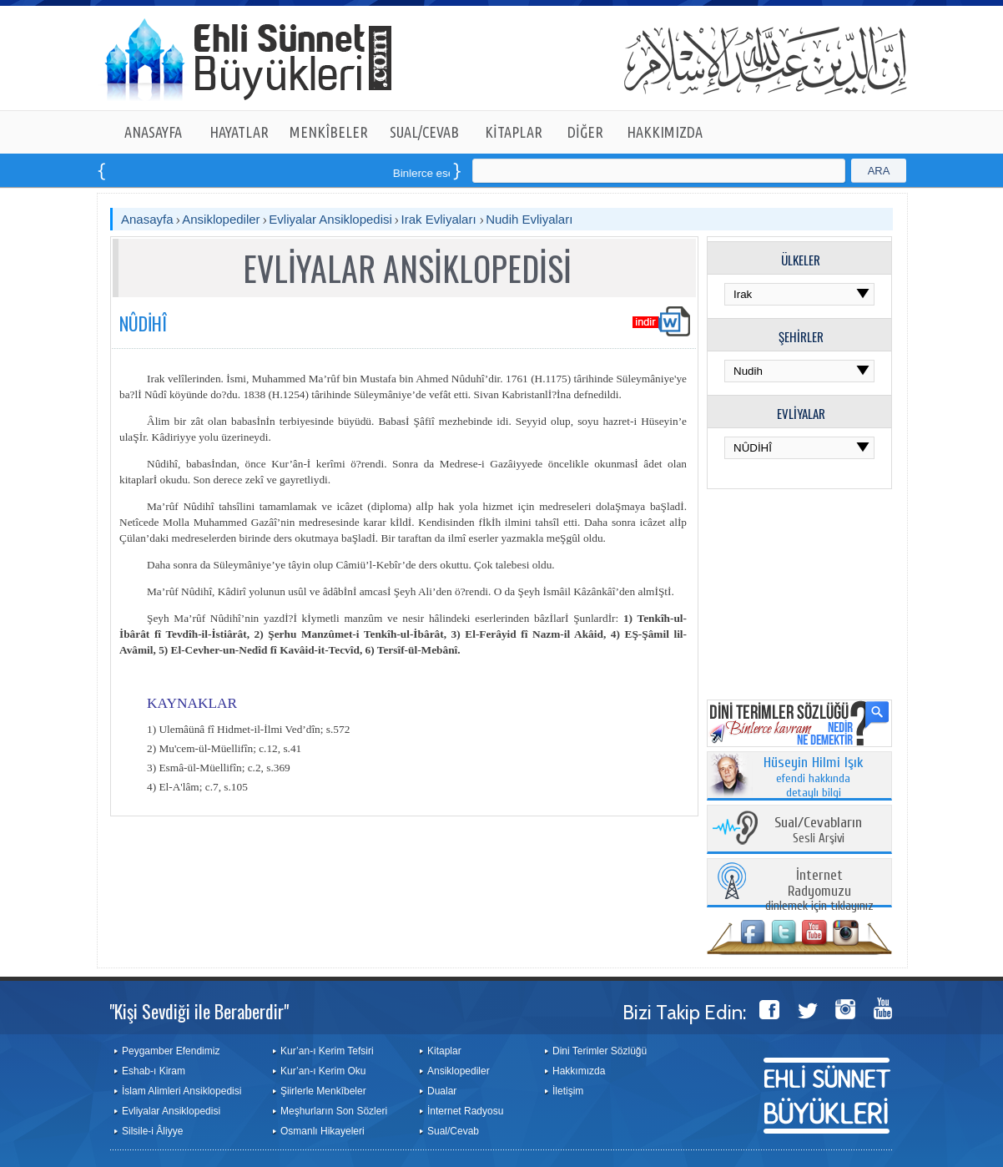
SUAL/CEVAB (424, 132)
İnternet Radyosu (465, 1111)
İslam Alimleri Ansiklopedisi (181, 1091)
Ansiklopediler (221, 219)
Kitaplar (444, 1051)
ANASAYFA (153, 132)
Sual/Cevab (453, 1131)
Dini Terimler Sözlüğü (599, 1051)
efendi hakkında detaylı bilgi (814, 778)
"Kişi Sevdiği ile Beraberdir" (199, 1011)
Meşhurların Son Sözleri (333, 1111)
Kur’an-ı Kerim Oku (322, 1071)
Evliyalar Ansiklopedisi (330, 219)
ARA (879, 170)
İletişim (567, 1091)
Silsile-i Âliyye (152, 1131)
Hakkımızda (578, 1071)
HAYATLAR (239, 132)
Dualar (441, 1091)
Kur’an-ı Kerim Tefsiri (327, 1051)
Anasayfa (147, 219)
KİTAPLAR (513, 132)
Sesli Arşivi (818, 831)
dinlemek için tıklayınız (819, 891)
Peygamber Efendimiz (170, 1051)
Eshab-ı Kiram (153, 1071)
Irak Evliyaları (440, 219)
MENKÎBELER (329, 132)
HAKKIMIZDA (665, 132)
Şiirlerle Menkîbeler (323, 1091)
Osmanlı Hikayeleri (322, 1131)
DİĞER (585, 132)
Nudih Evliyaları (529, 219)
